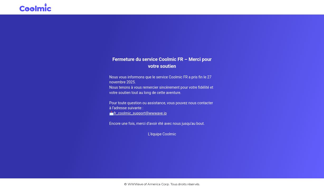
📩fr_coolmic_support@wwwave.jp (138, 113)
